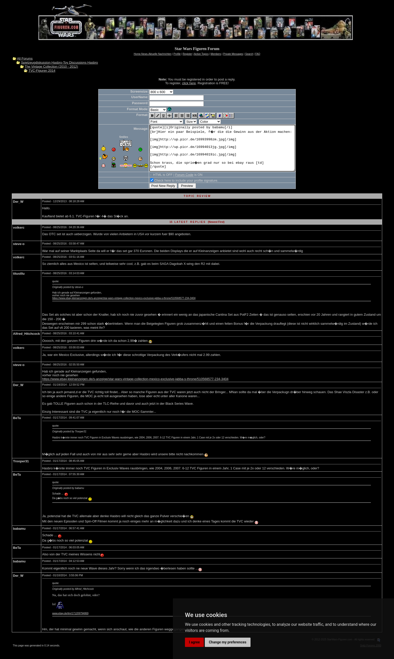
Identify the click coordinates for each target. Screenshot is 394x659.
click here (189, 83)
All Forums (25, 58)
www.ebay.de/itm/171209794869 (70, 622)
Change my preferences (227, 642)
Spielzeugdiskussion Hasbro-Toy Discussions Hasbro (59, 62)
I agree (194, 642)
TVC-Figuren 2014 (41, 70)
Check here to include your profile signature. (177, 189)
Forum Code (175, 184)
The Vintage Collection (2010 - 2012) (51, 66)
